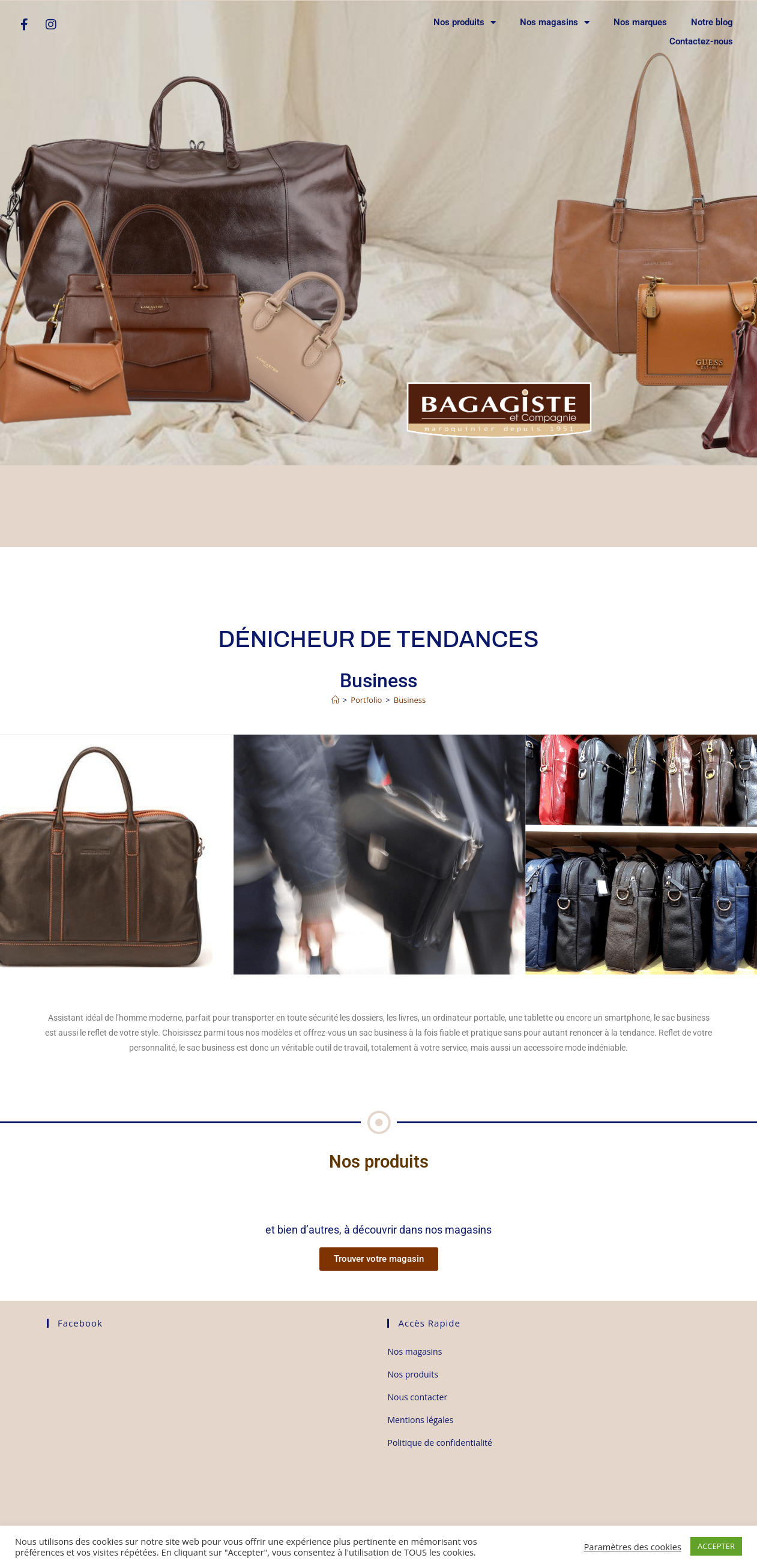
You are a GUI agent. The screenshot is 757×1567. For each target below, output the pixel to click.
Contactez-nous (701, 41)
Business (410, 699)
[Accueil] (335, 699)
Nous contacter (417, 1397)
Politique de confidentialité (439, 1442)
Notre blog (712, 22)
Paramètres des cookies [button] (632, 1546)
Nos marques (640, 22)
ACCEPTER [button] (716, 1546)
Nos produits (464, 22)
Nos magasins (555, 22)
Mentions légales (420, 1419)
